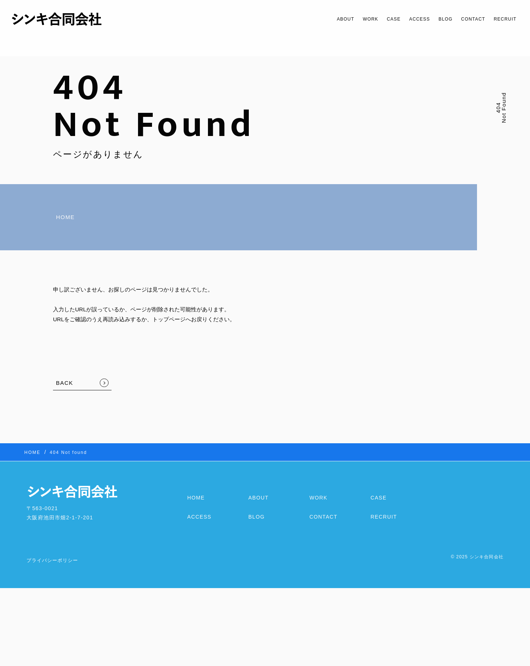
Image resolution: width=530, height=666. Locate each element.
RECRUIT (502, 19)
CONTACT (464, 19)
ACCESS (402, 19)
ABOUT (315, 19)
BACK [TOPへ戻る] (64, 383)
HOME (65, 217)
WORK (344, 19)
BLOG (432, 19)
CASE (371, 19)
